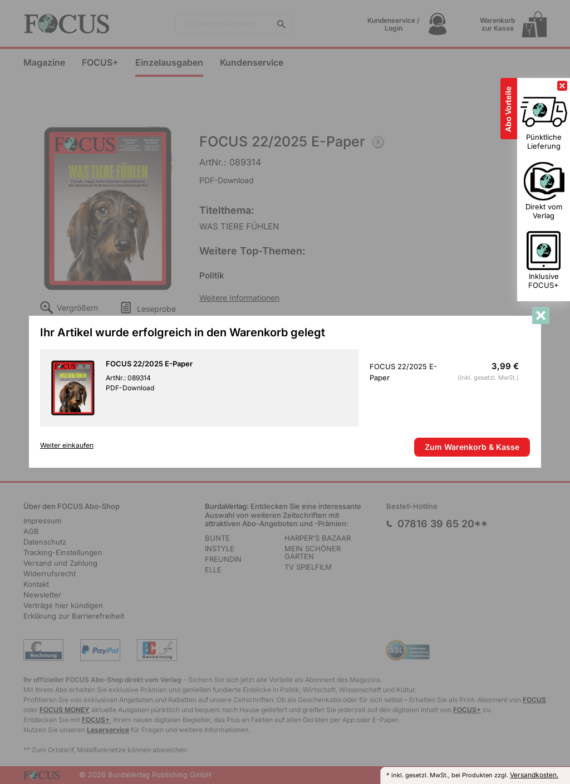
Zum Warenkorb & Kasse (472, 447)
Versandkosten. (534, 775)
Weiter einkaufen (67, 445)
